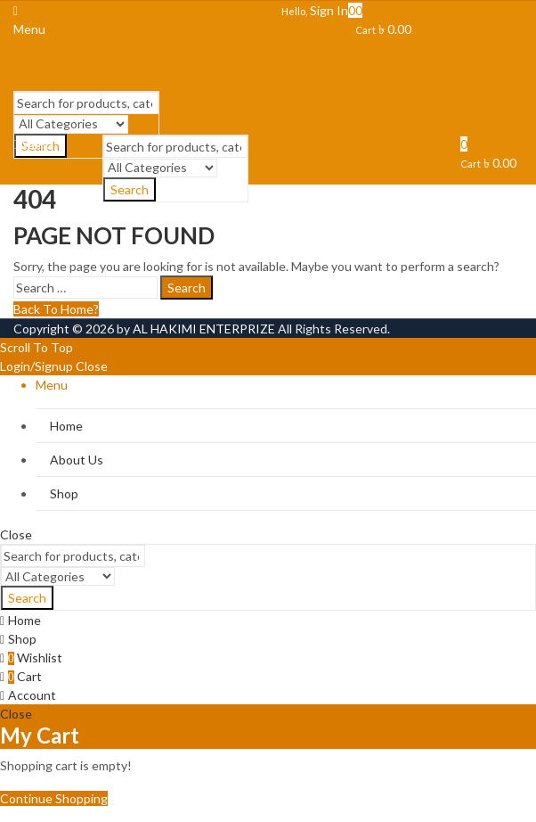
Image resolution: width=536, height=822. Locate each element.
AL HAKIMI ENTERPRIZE (204, 328)
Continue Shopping (54, 798)
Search (186, 287)
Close (92, 366)
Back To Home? (56, 308)
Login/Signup (36, 366)
